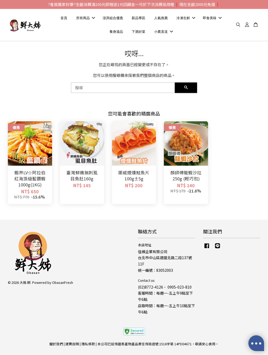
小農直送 (163, 32)
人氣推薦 (161, 18)
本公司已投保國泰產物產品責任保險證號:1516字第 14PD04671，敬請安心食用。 (158, 344)
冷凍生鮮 (185, 18)
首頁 (63, 18)
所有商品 (85, 18)
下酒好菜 (138, 32)
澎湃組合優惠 (113, 18)
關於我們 (56, 344)
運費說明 (72, 344)
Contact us (146, 280)
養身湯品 (116, 32)
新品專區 (138, 18)
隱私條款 (88, 344)
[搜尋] (123, 88)
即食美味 (212, 18)
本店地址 (145, 245)
